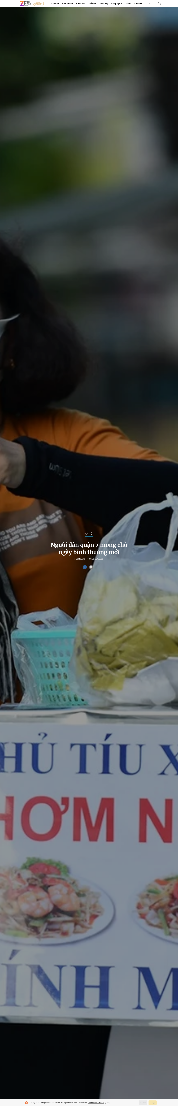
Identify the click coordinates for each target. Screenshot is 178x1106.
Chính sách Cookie (96, 1103)
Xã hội (89, 534)
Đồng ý (152, 1103)
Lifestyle (138, 3)
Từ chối (143, 1103)
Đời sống (104, 3)
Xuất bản (54, 3)
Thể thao (92, 3)
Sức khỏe (80, 3)
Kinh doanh (67, 3)
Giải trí (128, 3)
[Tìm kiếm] (159, 3)
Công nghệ (116, 3)
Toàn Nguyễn (79, 559)
